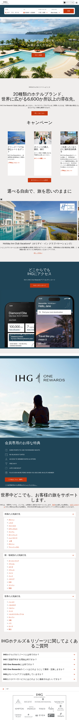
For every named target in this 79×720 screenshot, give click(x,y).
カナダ (11, 567)
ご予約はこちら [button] (12, 162)
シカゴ (11, 522)
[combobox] (13, 13)
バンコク (11, 602)
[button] (76, 2)
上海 (10, 541)
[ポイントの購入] (40, 158)
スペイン (11, 585)
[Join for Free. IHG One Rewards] (16, 479)
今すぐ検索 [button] (38, 55)
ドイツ (11, 573)
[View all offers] (39, 180)
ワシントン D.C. (14, 547)
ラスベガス (12, 526)
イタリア (11, 579)
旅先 (53, 505)
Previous (4, 229)
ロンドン (11, 617)
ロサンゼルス (13, 529)
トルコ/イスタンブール (16, 614)
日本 (10, 582)
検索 (68, 11)
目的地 (6, 9)
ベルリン (11, 608)
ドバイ (11, 611)
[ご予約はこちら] (13, 163)
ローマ (11, 626)
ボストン (11, 519)
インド (11, 576)
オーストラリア (14, 561)
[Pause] (1, 199)
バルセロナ (12, 605)
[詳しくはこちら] (39, 113)
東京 (10, 629)
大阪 (10, 620)
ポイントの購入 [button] (38, 158)
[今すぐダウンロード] (39, 285)
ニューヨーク (13, 538)
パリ (10, 623)
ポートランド (13, 535)
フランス (11, 570)
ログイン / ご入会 (68, 2)
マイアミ (11, 532)
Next (75, 229)
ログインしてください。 (29, 485)
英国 (10, 588)
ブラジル (11, 564)
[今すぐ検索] (38, 55)
